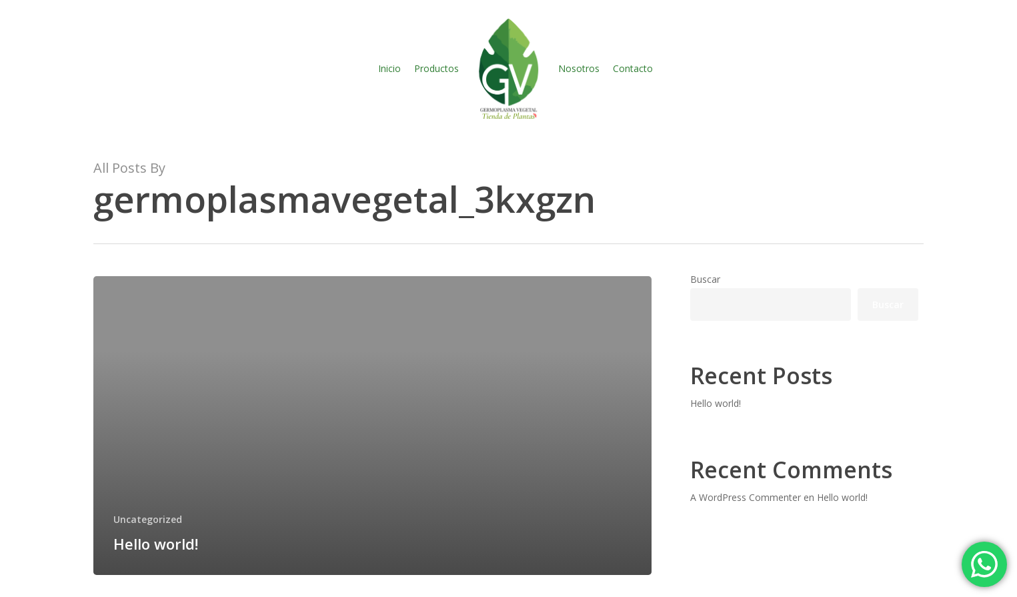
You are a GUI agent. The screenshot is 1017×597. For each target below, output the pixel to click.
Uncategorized (147, 519)
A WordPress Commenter (745, 497)
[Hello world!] (372, 425)
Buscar (705, 279)
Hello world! (715, 403)
